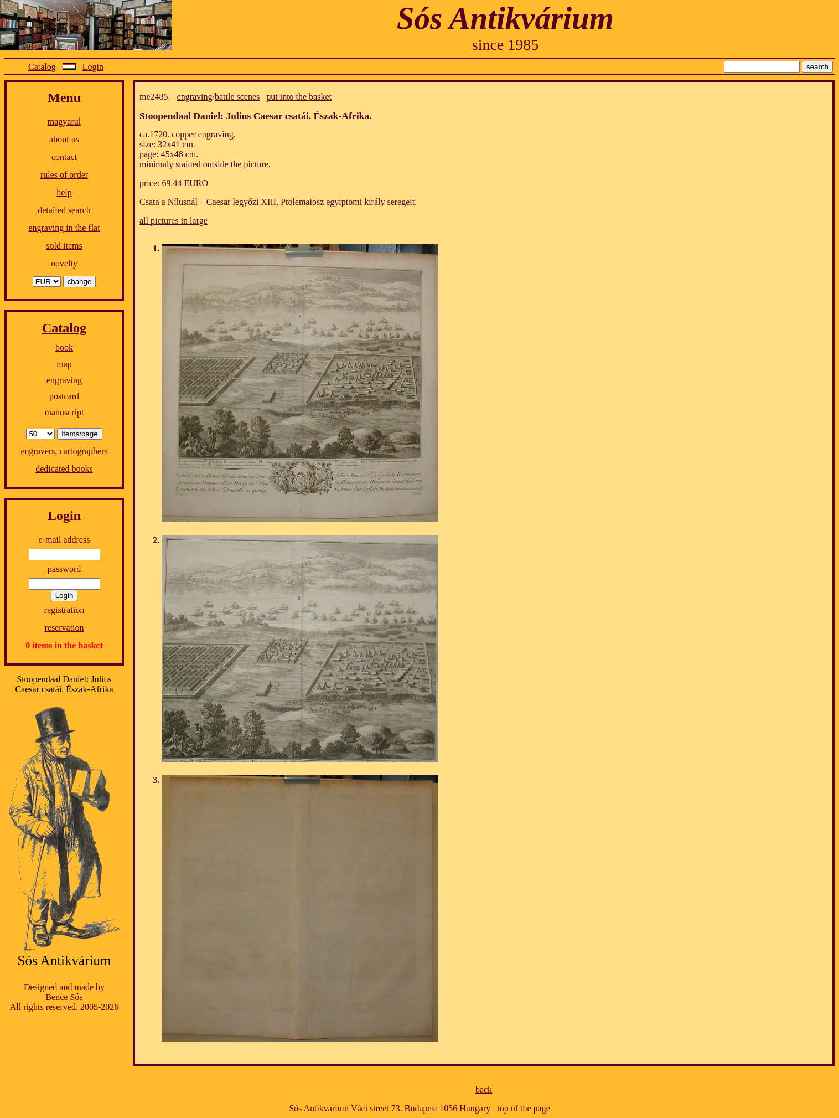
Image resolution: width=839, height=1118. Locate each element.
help (64, 192)
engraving (64, 380)
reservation (64, 627)
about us (64, 139)
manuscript (64, 412)
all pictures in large (173, 220)
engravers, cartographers (63, 451)
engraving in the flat (64, 228)
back (483, 1089)
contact (64, 157)
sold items (64, 245)
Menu (64, 97)
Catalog (42, 66)
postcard (64, 396)
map (64, 364)
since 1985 (505, 44)
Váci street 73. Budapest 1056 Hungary (420, 1108)
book (64, 347)
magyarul (64, 121)
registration (64, 610)
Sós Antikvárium (505, 18)
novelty (64, 263)
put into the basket (299, 96)
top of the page (523, 1108)
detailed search (64, 210)
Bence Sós (63, 997)
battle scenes (237, 96)
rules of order (64, 174)
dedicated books (64, 468)
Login (92, 66)
